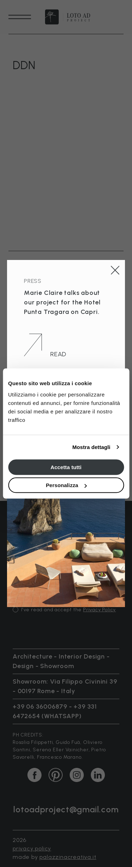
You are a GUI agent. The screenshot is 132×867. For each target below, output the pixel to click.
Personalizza (66, 485)
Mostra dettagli (91, 447)
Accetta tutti (66, 467)
